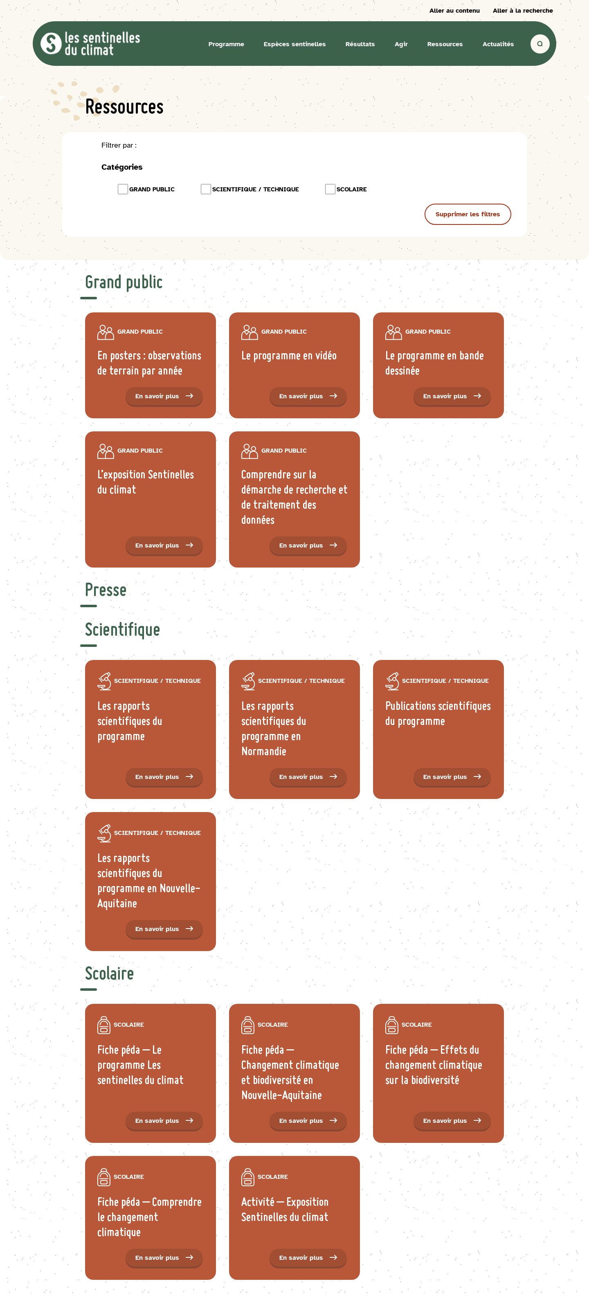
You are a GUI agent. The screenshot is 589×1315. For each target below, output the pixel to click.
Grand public (146, 189)
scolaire (346, 189)
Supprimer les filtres (468, 214)
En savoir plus (169, 398)
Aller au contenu (454, 11)
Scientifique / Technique (250, 189)
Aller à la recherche (523, 11)
